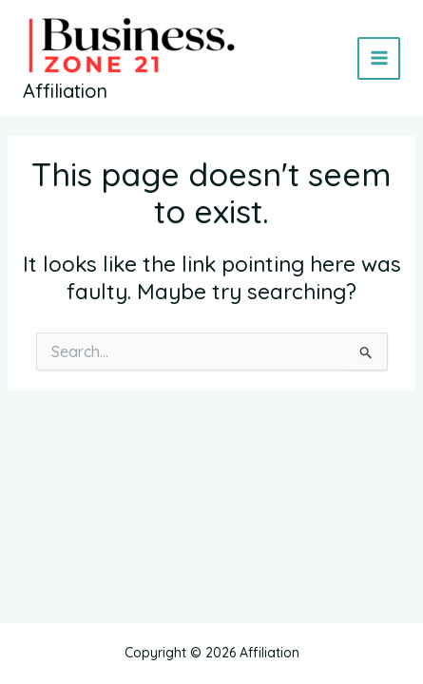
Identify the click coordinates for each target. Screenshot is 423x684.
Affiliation (65, 91)
